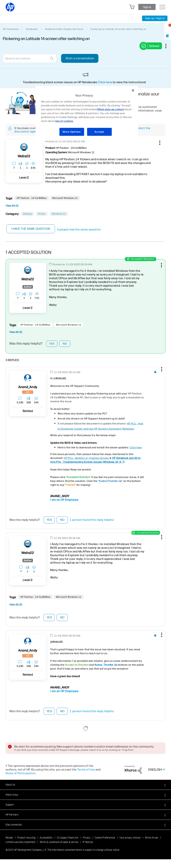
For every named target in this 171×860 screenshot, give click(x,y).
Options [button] (168, 46)
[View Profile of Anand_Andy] (27, 388)
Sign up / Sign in (155, 18)
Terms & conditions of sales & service (59, 842)
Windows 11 (59, 213)
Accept (99, 131)
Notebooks (32, 29)
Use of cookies (64, 121)
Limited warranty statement (20, 842)
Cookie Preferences (105, 838)
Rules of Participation (20, 774)
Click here (105, 82)
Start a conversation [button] (80, 58)
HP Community (11, 29)
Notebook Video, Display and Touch (64, 29)
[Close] (133, 90)
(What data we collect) (110, 109)
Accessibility (46, 838)
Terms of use (151, 838)
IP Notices (88, 842)
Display (27, 213)
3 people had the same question (79, 229)
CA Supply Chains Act (68, 838)
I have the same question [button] (30, 228)
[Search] (30, 58)
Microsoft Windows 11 (65, 198)
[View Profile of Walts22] (24, 156)
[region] (86, 113)
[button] (159, 142)
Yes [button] (52, 344)
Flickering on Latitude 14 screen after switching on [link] (118, 29)
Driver (41, 213)
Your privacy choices (130, 838)
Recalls (9, 838)
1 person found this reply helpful (92, 520)
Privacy (86, 838)
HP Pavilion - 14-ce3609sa (32, 198)
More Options (72, 131)
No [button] (65, 344)
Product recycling (26, 838)
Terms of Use (86, 770)
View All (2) (12, 205)
